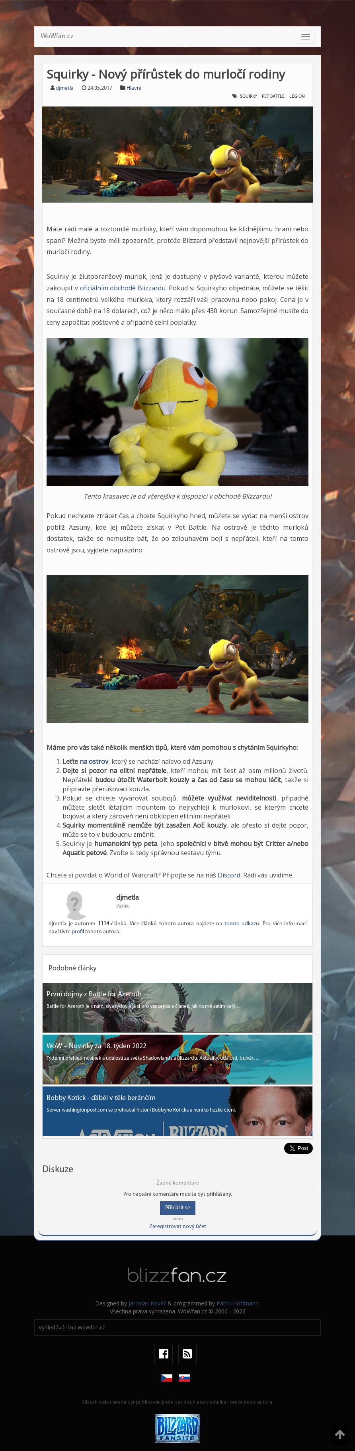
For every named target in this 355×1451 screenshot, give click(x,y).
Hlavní (134, 88)
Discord (229, 875)
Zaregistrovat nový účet (177, 1227)
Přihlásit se (177, 1208)
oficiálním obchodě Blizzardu (123, 288)
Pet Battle (273, 96)
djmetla (65, 88)
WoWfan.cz (57, 36)
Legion (297, 96)
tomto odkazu (241, 924)
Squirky (248, 96)
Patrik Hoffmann (238, 1303)
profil (78, 932)
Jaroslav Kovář (147, 1303)
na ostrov (94, 761)
